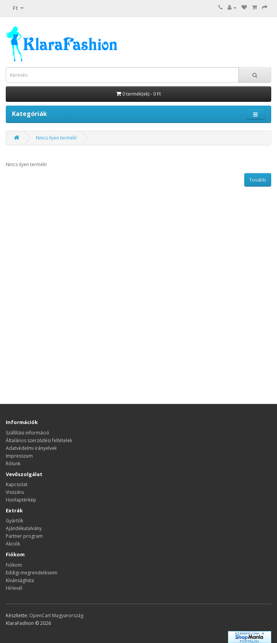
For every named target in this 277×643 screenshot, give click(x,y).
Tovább (257, 180)
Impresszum (19, 456)
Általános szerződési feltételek (39, 440)
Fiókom (14, 565)
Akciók (13, 543)
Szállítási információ (27, 432)
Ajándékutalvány (24, 528)
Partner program (24, 536)
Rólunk (13, 463)
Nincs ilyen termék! (56, 138)
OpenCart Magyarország (56, 615)
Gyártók (14, 520)
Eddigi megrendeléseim (31, 572)
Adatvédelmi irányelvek (31, 448)
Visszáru (15, 492)
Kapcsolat (16, 484)
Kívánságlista (20, 580)
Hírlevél (14, 588)
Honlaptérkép (21, 500)
